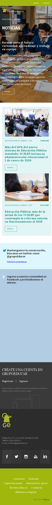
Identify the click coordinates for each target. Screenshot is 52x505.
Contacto (46, 3)
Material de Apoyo (37, 483)
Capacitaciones (13, 483)
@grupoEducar (16, 256)
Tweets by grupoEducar (17, 261)
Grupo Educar (7, 19)
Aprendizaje (7, 36)
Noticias (17, 19)
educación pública (12, 141)
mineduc (24, 141)
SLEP (30, 141)
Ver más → (8, 91)
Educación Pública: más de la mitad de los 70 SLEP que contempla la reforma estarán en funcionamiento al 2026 (26, 216)
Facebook (13, 279)
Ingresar (23, 381)
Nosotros (19, 478)
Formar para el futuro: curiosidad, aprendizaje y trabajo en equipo (26, 46)
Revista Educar (19, 487)
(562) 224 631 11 (15, 440)
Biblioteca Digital (26, 492)
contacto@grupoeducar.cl (18, 443)
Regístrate (7, 381)
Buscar (36, 3)
